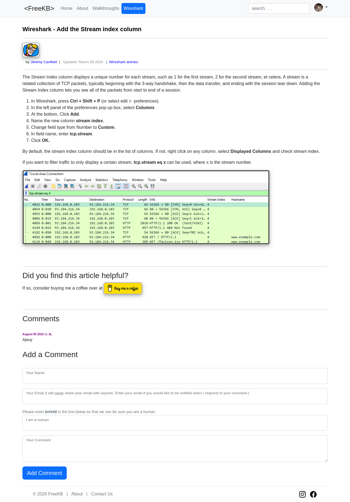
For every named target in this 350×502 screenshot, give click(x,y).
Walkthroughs (106, 8)
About (82, 8)
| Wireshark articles (121, 62)
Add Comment (44, 473)
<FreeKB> (38, 8)
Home (66, 8)
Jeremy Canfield (44, 62)
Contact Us (102, 494)
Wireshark (133, 8)
